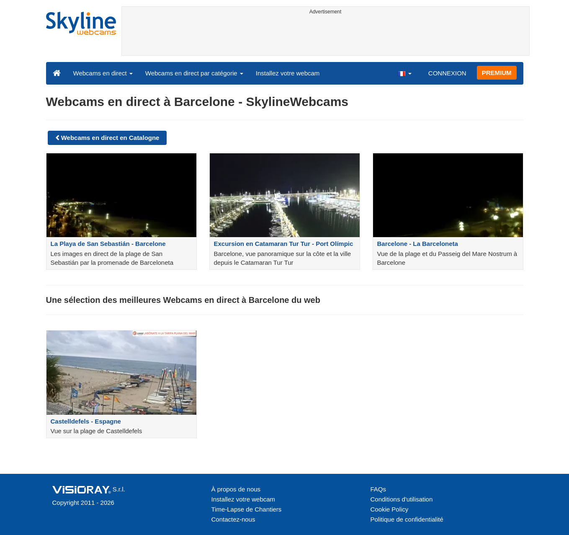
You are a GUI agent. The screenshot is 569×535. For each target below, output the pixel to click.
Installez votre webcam (288, 73)
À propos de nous (236, 489)
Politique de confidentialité (407, 519)
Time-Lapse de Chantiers (246, 509)
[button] (404, 72)
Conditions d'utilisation (402, 499)
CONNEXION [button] (447, 73)
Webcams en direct (103, 73)
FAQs (378, 489)
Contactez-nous (233, 519)
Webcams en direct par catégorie (194, 73)
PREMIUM (497, 72)
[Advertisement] (325, 36)
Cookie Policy (390, 509)
